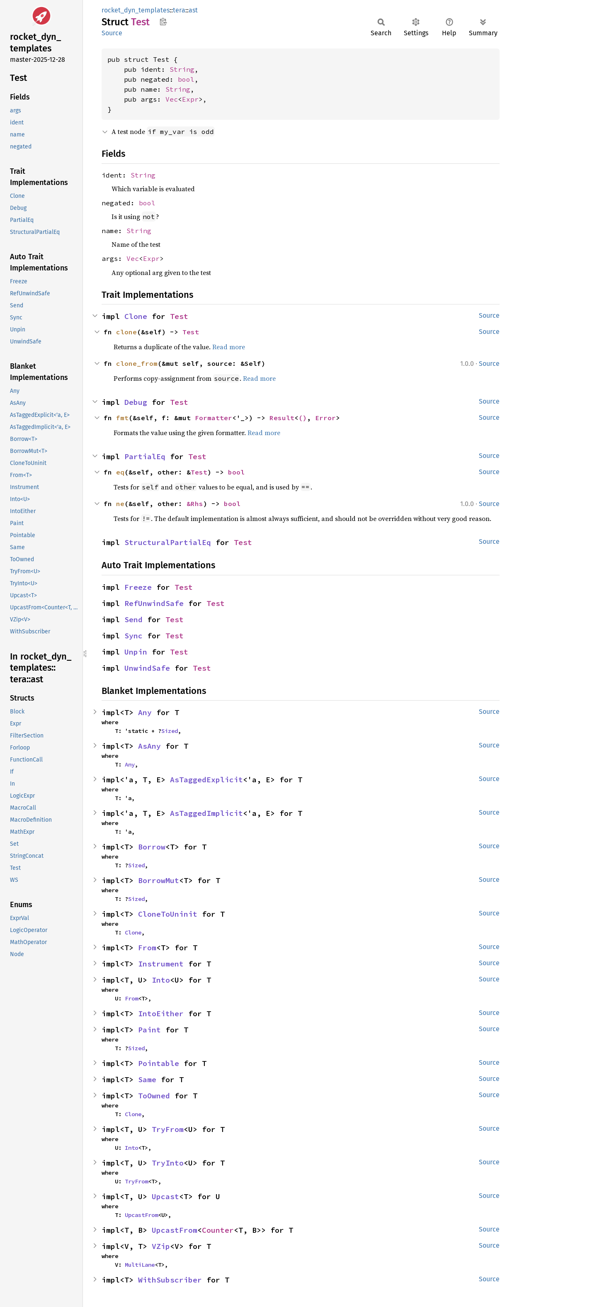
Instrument (161, 964)
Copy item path (163, 22)
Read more (228, 346)
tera (179, 10)
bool (186, 79)
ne (120, 503)
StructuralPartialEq (167, 542)
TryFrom (168, 1129)
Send (133, 619)
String (182, 69)
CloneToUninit (167, 914)
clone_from (137, 363)
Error (325, 418)
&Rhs (195, 503)
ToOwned (154, 1095)
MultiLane (140, 1264)
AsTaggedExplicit (206, 779)
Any (145, 712)
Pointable (158, 1063)
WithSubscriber (170, 1280)
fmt (122, 418)
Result (281, 418)
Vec (171, 99)
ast (193, 10)
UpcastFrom (141, 1215)
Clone (135, 316)
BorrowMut (158, 880)
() (302, 418)
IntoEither (161, 1013)
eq (120, 472)
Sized (169, 731)
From (147, 947)
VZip (161, 1246)
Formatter (213, 418)
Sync (133, 635)
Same (147, 1079)
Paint (149, 1029)
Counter (218, 1230)
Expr (190, 99)
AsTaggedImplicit (206, 813)
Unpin (135, 652)
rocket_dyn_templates (136, 10)
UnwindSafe (147, 668)
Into (161, 980)
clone (126, 332)
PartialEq (144, 456)
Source (112, 33)
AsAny (149, 746)
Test (179, 316)
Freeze (138, 587)
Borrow (151, 847)
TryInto (168, 1163)
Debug (135, 402)
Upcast (165, 1196)
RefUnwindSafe (154, 603)
